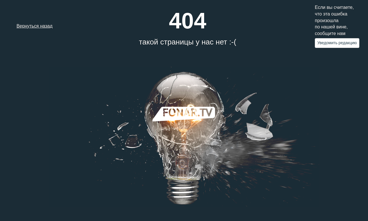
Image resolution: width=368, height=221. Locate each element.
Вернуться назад (34, 26)
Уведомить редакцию (337, 42)
